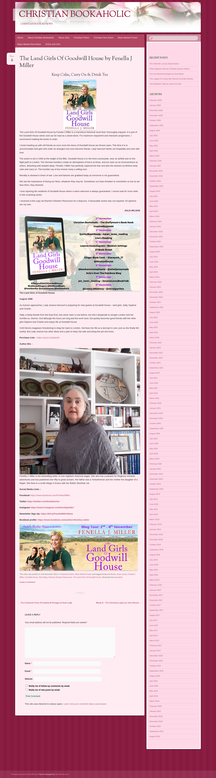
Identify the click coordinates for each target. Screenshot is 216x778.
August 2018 (155, 555)
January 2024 (155, 226)
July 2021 (153, 378)
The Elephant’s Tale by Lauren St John (165, 84)
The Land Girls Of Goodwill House (87, 577)
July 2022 (153, 317)
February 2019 (156, 524)
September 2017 (156, 610)
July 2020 (153, 439)
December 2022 (156, 292)
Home (20, 37)
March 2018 (154, 580)
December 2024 (156, 171)
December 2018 (156, 534)
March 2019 (154, 519)
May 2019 (154, 509)
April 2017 (154, 636)
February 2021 (156, 403)
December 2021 (156, 353)
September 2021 (156, 368)
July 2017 (153, 620)
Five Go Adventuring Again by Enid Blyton (167, 74)
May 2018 (154, 570)
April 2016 (154, 696)
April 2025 (154, 151)
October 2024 (155, 181)
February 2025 (156, 161)
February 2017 (156, 645)
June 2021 (154, 383)
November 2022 (156, 297)
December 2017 (156, 595)
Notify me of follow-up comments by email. (49, 686)
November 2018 (156, 539)
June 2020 (154, 443)
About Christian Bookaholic (41, 37)
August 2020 (155, 434)
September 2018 (156, 550)
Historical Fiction (67, 574)
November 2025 (156, 115)
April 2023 (154, 272)
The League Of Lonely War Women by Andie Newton (171, 79)
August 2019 (155, 494)
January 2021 (155, 408)
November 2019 (156, 479)
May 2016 (154, 691)
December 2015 (156, 716)
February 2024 (156, 221)
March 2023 (154, 277)
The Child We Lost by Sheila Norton (164, 64)
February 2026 (156, 100)
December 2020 (156, 413)
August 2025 (155, 130)
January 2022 (155, 348)
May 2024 (154, 206)
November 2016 (156, 661)
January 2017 (155, 651)
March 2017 (154, 641)
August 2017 (155, 615)
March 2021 (154, 398)
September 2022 (156, 307)
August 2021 (155, 373)
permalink (118, 577)
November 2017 (156, 600)
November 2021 (156, 358)
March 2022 (154, 338)
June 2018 (154, 565)
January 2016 (155, 711)
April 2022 (154, 332)
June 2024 (154, 201)
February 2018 (156, 585)
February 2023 (156, 282)
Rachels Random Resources (60, 577)
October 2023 (155, 242)
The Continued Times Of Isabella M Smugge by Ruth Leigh (45, 603)
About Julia (63, 37)
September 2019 (156, 489)
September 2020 (156, 428)
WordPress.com (62, 774)
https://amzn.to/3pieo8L (48, 337)
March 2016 (154, 701)
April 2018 (154, 575)
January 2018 (155, 590)
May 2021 (154, 388)
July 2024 (153, 196)
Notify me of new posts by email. (44, 690)
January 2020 (155, 469)
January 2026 (155, 105)
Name (28, 663)
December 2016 (156, 656)
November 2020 (156, 418)
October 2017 (155, 605)
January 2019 (155, 529)
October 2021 (155, 363)
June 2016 (154, 686)
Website (29, 679)
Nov (12, 57)
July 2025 (153, 136)
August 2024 (155, 191)
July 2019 (153, 499)
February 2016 (156, 706)
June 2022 (154, 322)
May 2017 (154, 630)
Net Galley (43, 577)
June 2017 (154, 625)
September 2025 (156, 125)
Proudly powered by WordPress (24, 774)
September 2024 (156, 186)
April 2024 (154, 211)
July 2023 (153, 257)
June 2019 (154, 504)
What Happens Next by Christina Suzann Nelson (170, 69)
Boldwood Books (109, 574)
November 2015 (156, 721)
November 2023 (156, 237)
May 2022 (154, 327)
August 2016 (155, 676)
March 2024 (154, 216)
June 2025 (154, 141)
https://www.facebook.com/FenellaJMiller (50, 495)
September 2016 (156, 671)
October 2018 (155, 545)
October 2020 (155, 423)
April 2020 (154, 454)
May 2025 (154, 146)
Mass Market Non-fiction (29, 44)
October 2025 (155, 120)
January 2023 (155, 287)
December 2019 (156, 474)
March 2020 (154, 459)
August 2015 (155, 736)
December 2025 (156, 110)
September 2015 (156, 731)
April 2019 (154, 514)
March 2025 (154, 156)
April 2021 (154, 393)
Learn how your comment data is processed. (85, 704)
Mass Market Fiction (127, 37)
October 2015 (155, 726)
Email (28, 671)
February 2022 (156, 343)
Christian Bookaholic (75, 15)
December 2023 (156, 232)
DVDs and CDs (52, 44)
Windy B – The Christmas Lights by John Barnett (118, 603)
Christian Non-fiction (103, 37)
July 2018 (153, 560)
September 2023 (156, 247)
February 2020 (156, 464)
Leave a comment (27, 582)
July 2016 (153, 681)
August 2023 (155, 252)
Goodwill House (31, 577)
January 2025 (155, 166)
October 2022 (155, 302)
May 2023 (154, 267)
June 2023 (154, 262)
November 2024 (156, 176)
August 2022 (155, 312)
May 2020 (154, 449)
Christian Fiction (81, 37)
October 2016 (155, 666)
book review (122, 574)
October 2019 (155, 484)
